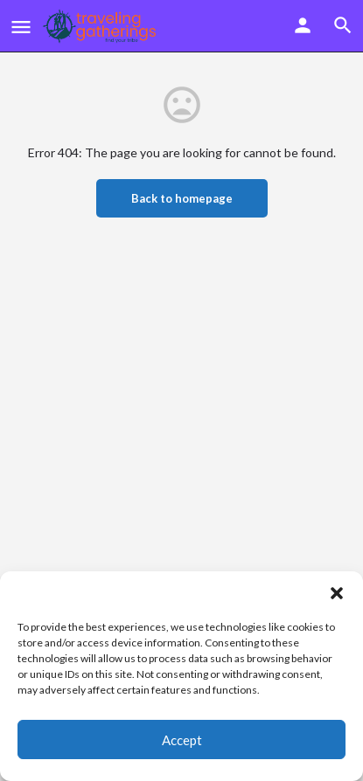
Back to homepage (182, 198)
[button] (337, 593)
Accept (182, 740)
